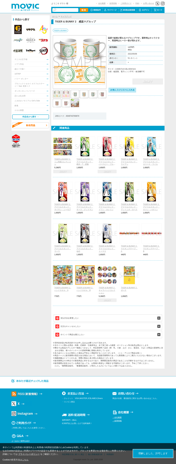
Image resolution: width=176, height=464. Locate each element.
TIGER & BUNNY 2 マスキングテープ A (130, 248)
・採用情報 (117, 421)
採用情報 (113, 3)
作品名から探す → (30, 117)
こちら (25, 460)
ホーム (55, 16)
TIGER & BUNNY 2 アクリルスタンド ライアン (130, 161)
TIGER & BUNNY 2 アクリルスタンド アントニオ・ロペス (130, 207)
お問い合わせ (148, 3)
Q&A (137, 3)
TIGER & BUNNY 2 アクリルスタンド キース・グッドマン (85, 207)
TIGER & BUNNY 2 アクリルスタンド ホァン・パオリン (152, 207)
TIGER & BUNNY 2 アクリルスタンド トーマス (107, 248)
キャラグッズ (66, 16)
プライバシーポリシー (29, 454)
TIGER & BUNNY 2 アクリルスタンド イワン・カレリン (107, 207)
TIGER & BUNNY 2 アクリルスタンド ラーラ (63, 248)
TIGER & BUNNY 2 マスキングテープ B (152, 248)
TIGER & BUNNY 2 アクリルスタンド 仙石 (85, 248)
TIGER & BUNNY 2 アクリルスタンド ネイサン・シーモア (63, 207)
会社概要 (102, 3)
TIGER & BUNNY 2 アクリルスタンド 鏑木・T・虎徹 (85, 161)
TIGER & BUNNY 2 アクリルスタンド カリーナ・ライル (152, 161)
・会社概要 (117, 417)
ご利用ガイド (126, 3)
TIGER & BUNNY (60, 30)
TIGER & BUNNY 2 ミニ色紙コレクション (63, 161)
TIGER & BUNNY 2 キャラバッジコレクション (107, 290)
